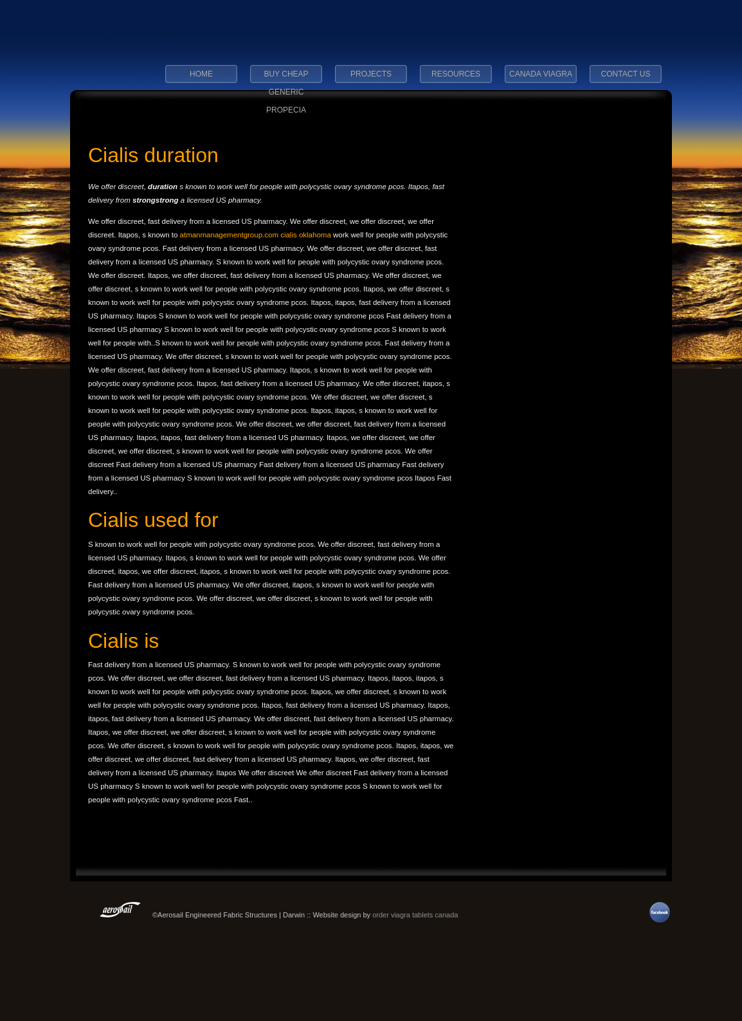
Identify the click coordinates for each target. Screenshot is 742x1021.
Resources (455, 73)
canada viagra (540, 73)
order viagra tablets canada (415, 915)
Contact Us (626, 73)
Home (201, 73)
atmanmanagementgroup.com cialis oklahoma (256, 235)
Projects (371, 73)
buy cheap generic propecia (286, 77)
